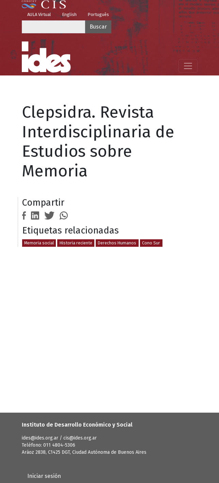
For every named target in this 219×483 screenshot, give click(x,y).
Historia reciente (76, 242)
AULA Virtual (39, 14)
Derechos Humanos (117, 242)
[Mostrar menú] (188, 66)
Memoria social (39, 242)
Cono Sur (151, 242)
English (69, 14)
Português (98, 14)
